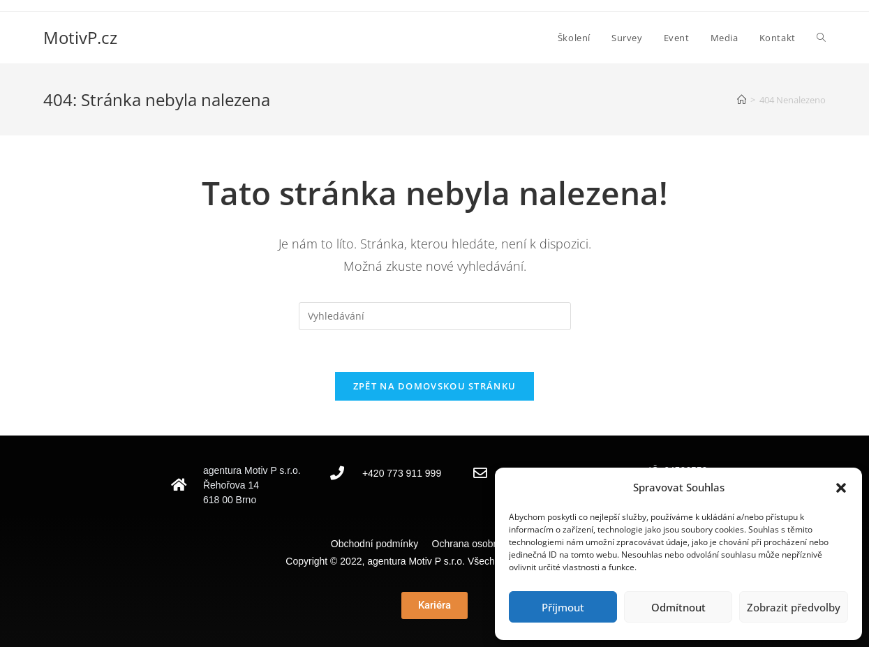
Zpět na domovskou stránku (435, 386)
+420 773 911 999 (401, 473)
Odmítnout (678, 607)
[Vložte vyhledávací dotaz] (435, 316)
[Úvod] (741, 100)
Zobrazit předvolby (793, 607)
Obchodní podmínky (380, 543)
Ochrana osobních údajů (485, 543)
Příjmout (563, 607)
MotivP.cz (80, 37)
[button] (841, 488)
